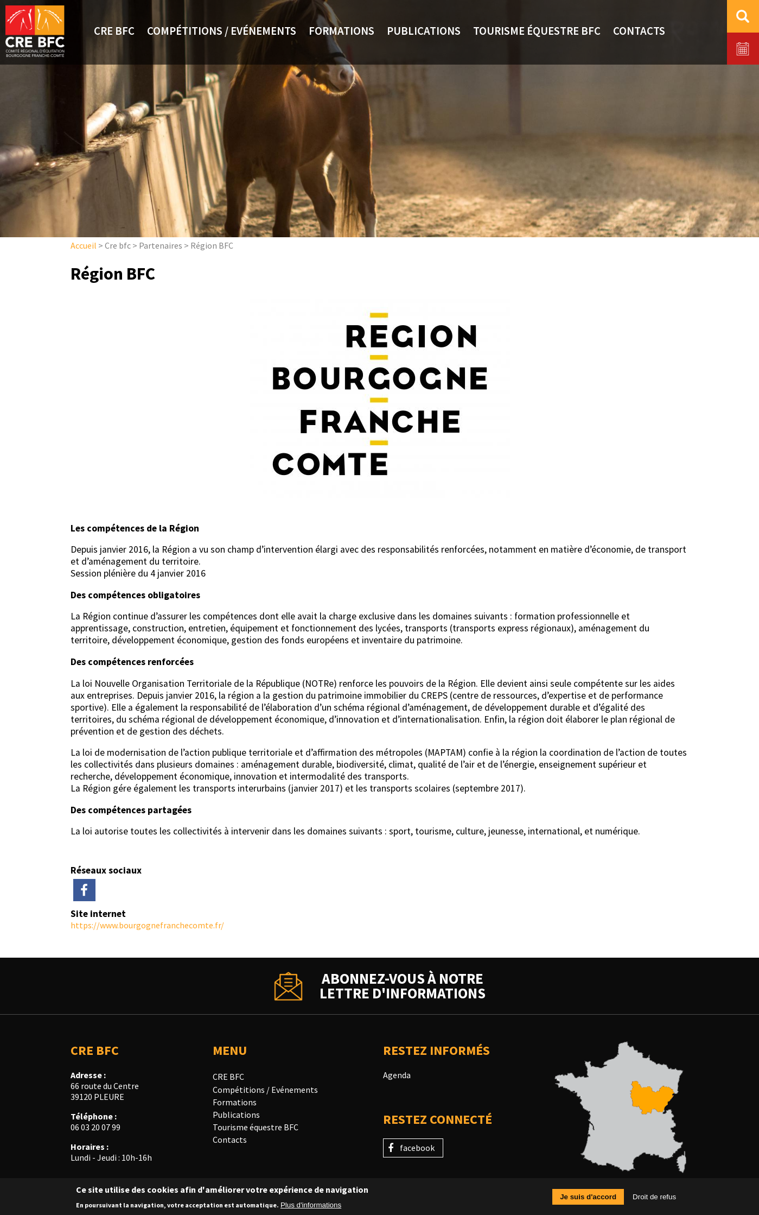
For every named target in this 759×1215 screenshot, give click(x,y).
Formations (235, 1102)
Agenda (397, 1075)
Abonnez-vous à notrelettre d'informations (403, 986)
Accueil (84, 245)
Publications (236, 1114)
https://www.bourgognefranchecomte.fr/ (147, 925)
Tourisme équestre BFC (255, 1127)
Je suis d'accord (588, 1200)
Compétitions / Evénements (265, 1089)
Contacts (230, 1139)
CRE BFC (228, 1076)
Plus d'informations (310, 1208)
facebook (417, 1147)
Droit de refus (654, 1200)
